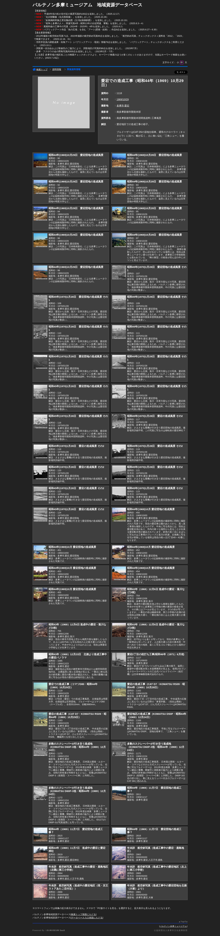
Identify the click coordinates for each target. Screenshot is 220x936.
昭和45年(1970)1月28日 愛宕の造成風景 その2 (155, 416)
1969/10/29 (123, 99)
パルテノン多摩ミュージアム (173, 926)
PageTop (184, 922)
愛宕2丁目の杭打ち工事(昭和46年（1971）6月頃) (155, 654)
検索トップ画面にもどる (83, 914)
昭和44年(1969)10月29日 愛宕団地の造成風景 (76, 155)
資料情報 (56, 69)
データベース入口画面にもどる (87, 917)
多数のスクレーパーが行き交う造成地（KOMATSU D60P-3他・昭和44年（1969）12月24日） (77, 746)
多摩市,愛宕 (123, 105)
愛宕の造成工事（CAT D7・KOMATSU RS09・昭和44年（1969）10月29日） (156, 686)
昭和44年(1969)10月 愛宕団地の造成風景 (151, 509)
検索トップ (40, 69)
